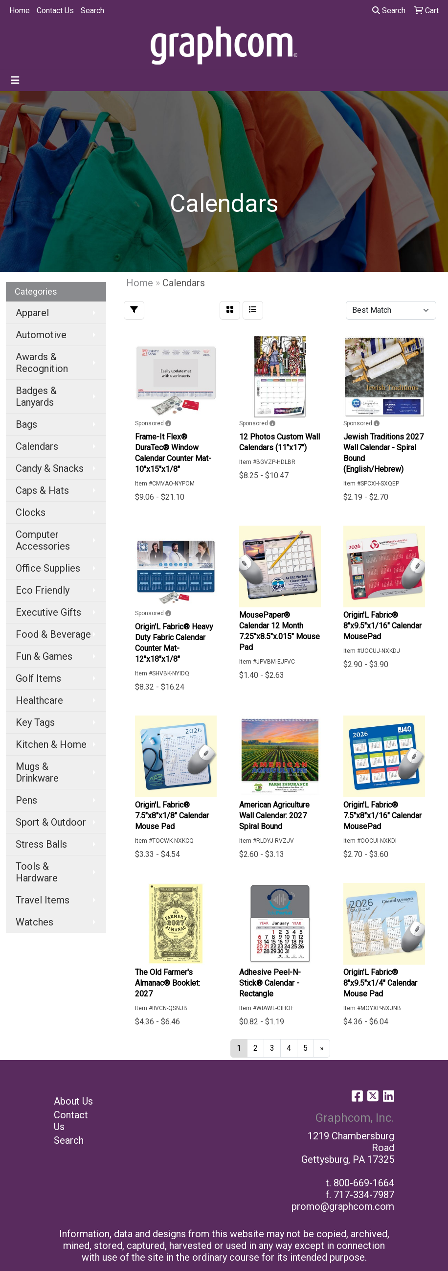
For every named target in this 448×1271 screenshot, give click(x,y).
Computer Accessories (43, 540)
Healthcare (39, 700)
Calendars (37, 446)
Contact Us (55, 10)
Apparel (32, 313)
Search (92, 10)
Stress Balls (41, 844)
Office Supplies (48, 568)
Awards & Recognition (42, 362)
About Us (73, 1101)
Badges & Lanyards (36, 396)
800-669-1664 (364, 1183)
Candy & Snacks (50, 468)
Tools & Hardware (37, 872)
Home (19, 10)
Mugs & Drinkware (37, 772)
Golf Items (38, 678)
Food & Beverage (53, 634)
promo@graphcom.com (342, 1206)
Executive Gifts (48, 612)
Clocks (30, 512)
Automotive (41, 335)
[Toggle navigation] (15, 80)
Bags (26, 424)
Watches (34, 922)
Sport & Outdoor (51, 822)
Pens (26, 800)
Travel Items (42, 900)
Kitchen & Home (51, 744)
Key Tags (35, 722)
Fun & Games (44, 656)
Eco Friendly (42, 590)
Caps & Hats (42, 490)
